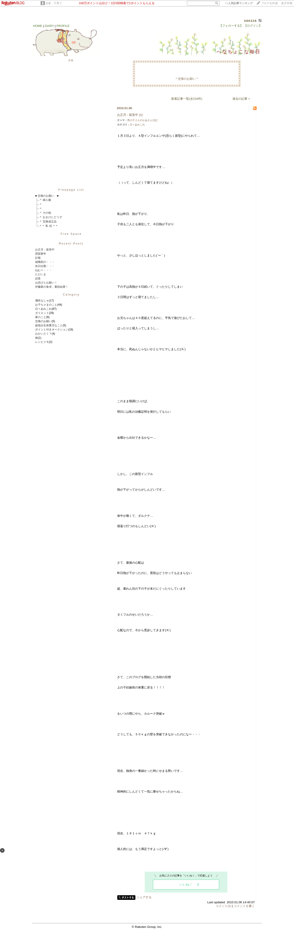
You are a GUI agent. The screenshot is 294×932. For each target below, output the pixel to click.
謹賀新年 (40, 253)
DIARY (49, 26)
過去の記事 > (241, 98)
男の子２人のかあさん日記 (142, 120)
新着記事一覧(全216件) (186, 98)
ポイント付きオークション (51, 329)
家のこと (40, 317)
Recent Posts (71, 243)
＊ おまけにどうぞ (50, 217)
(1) (141, 114)
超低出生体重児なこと (49, 325)
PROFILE (63, 26)
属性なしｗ (42, 300)
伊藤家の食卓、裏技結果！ (51, 286)
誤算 (38, 278)
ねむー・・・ (43, 270)
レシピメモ (42, 342)
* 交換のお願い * (187, 78)
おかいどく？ (43, 333)
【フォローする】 (231, 25)
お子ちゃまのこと (46, 304)
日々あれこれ (43, 308)
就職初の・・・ (44, 262)
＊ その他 (45, 212)
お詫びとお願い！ (46, 282)
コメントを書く (244, 906)
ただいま (40, 274)
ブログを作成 (269, 3)
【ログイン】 (253, 25)
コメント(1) (223, 906)
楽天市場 (286, 3)
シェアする (144, 897)
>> (239, 3)
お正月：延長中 (44, 249)
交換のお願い (43, 321)
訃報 (38, 257)
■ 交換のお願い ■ (47, 195)
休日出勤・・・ (44, 266)
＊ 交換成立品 (48, 221)
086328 (250, 21)
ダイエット (42, 313)
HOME (37, 26)
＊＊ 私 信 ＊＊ (48, 225)
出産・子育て (53, 3)
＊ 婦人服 (45, 200)
